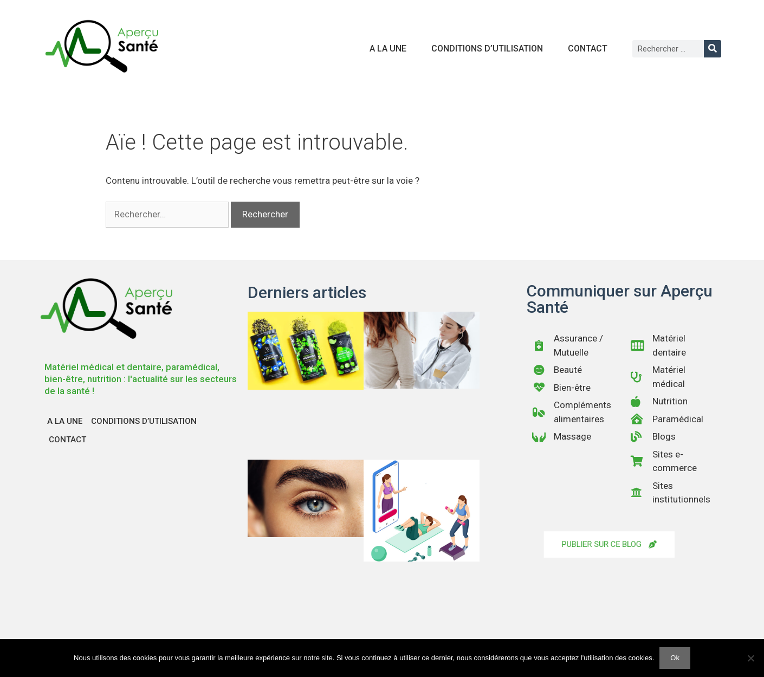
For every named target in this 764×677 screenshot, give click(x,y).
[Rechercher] (712, 48)
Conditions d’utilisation (487, 48)
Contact (587, 48)
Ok (674, 658)
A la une (388, 48)
